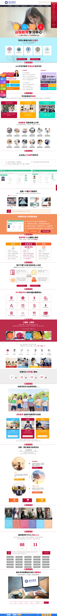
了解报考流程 (46, 552)
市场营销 (54, 14)
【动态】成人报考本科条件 (26, 86)
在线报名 (19, 614)
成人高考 (16, 5)
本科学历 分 (52, 85)
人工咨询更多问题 (9, 88)
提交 (46, 602)
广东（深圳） (19, 564)
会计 (53, 21)
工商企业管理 (54, 11)
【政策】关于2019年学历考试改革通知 (28, 74)
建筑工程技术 (54, 13)
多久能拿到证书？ (14, 85)
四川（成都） (46, 564)
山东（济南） (10, 559)
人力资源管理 (54, 20)
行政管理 (54, 7)
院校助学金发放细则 (35, 59)
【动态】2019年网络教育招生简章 (28, 79)
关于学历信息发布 (26, 82)
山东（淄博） (28, 559)
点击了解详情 (9, 135)
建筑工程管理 (54, 24)
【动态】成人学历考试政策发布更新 (28, 84)
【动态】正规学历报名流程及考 (27, 89)
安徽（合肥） (37, 564)
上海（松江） (37, 559)
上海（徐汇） (46, 559)
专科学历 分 (44, 85)
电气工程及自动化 (53, 17)
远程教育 (10, 5)
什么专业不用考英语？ (15, 81)
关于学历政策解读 (26, 72)
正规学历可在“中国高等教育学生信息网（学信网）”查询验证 (21, 211)
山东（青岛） (19, 559)
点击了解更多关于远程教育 (13, 436)
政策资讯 (47, 5)
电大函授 (32, 5)
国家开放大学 (24, 5)
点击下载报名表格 (35, 285)
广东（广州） (10, 564)
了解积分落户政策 (52, 88)
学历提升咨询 (44, 88)
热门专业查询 (39, 5)
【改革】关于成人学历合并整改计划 (28, 76)
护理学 (54, 10)
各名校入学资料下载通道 (22, 59)
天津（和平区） (28, 564)
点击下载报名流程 (22, 285)
